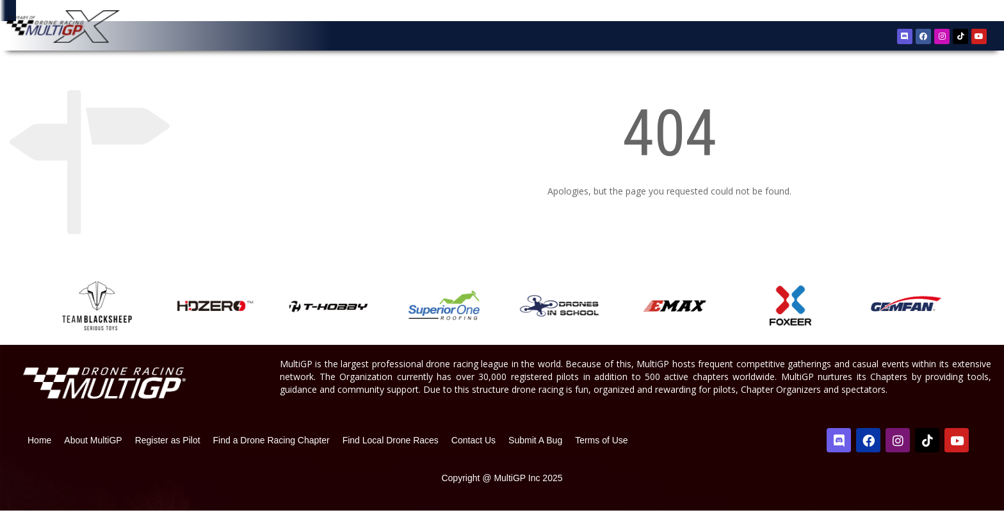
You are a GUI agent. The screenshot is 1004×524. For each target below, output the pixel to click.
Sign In (959, 12)
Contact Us (473, 454)
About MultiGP (93, 454)
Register (921, 12)
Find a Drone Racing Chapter (271, 454)
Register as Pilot (167, 454)
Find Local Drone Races (391, 454)
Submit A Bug (535, 454)
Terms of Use (601, 454)
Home (39, 454)
